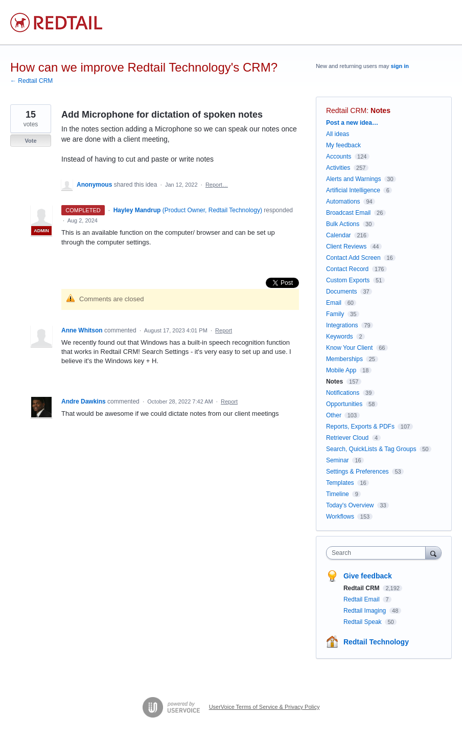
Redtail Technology (376, 642)
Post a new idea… (352, 122)
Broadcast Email (348, 212)
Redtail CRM (346, 110)
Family (335, 314)
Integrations (342, 325)
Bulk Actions (342, 224)
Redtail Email (362, 599)
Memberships (344, 359)
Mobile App (341, 370)
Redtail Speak (363, 621)
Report (223, 330)
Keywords (339, 336)
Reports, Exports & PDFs (360, 426)
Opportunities (344, 404)
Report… (216, 185)
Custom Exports (347, 280)
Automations (343, 201)
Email (333, 302)
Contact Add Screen (353, 257)
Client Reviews (346, 246)
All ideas (337, 134)
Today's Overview (350, 505)
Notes (380, 110)
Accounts (338, 156)
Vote (30, 141)
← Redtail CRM (31, 80)
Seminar (337, 460)
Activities (338, 167)
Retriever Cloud (347, 437)
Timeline (337, 494)
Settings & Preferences (357, 471)
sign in (400, 66)
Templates (340, 482)
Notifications (342, 392)
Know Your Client (349, 347)
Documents (341, 291)
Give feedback (367, 576)
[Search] (433, 552)
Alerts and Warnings (353, 179)
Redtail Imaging (365, 610)
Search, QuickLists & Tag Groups (371, 449)
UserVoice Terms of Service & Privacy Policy (264, 707)
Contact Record (347, 269)
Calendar (338, 235)
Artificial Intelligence (353, 190)
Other (333, 415)
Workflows (340, 516)
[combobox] (378, 552)
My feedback (343, 145)
